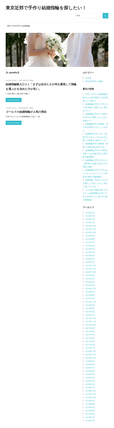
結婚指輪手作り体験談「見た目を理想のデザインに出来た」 (95, 127)
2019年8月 (90, 404)
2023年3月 (90, 298)
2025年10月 (90, 232)
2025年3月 (90, 255)
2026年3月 (90, 215)
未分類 (88, 78)
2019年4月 (90, 417)
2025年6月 (90, 245)
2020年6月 (90, 371)
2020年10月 (90, 357)
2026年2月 (90, 219)
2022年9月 (90, 305)
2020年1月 (90, 387)
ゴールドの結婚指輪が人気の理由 (26, 111)
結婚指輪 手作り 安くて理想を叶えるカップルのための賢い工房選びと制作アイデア (95, 137)
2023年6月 (90, 295)
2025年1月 (90, 262)
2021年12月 (90, 318)
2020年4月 (90, 377)
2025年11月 (90, 229)
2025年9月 (90, 235)
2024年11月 (90, 268)
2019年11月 (90, 394)
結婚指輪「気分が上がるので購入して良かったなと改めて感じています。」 (95, 183)
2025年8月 (90, 239)
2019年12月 (90, 390)
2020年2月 (90, 384)
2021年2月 (90, 344)
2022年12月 (90, 301)
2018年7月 (90, 420)
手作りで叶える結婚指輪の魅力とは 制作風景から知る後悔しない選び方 (95, 97)
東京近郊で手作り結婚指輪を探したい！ (46, 7)
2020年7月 (90, 367)
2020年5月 (90, 374)
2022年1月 (90, 315)
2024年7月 (90, 278)
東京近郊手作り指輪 (26, 80)
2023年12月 (90, 288)
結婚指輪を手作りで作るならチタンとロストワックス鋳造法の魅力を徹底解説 (95, 173)
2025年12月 (90, 225)
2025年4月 (90, 252)
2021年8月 (90, 331)
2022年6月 (90, 308)
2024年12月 (90, 265)
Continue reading (13, 100)
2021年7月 (90, 334)
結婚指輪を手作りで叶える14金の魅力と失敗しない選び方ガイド (95, 107)
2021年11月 (90, 321)
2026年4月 (90, 212)
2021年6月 (90, 338)
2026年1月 (90, 222)
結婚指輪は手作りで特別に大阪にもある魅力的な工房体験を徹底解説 (95, 153)
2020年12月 (90, 351)
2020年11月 (90, 354)
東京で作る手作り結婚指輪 (18, 25)
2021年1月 (90, 347)
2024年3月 (90, 285)
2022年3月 (90, 311)
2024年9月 (90, 275)
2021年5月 (90, 341)
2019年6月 (90, 410)
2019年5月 (90, 413)
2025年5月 (90, 249)
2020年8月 (90, 364)
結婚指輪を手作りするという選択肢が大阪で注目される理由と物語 (95, 163)
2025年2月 (90, 258)
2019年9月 (90, 400)
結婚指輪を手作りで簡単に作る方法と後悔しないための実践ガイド (95, 117)
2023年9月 (90, 291)
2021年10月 (90, 324)
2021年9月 (90, 328)
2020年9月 (90, 361)
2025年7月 (90, 242)
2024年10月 (90, 272)
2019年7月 (90, 407)
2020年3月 (90, 381)
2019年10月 (90, 397)
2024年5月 (90, 281)
